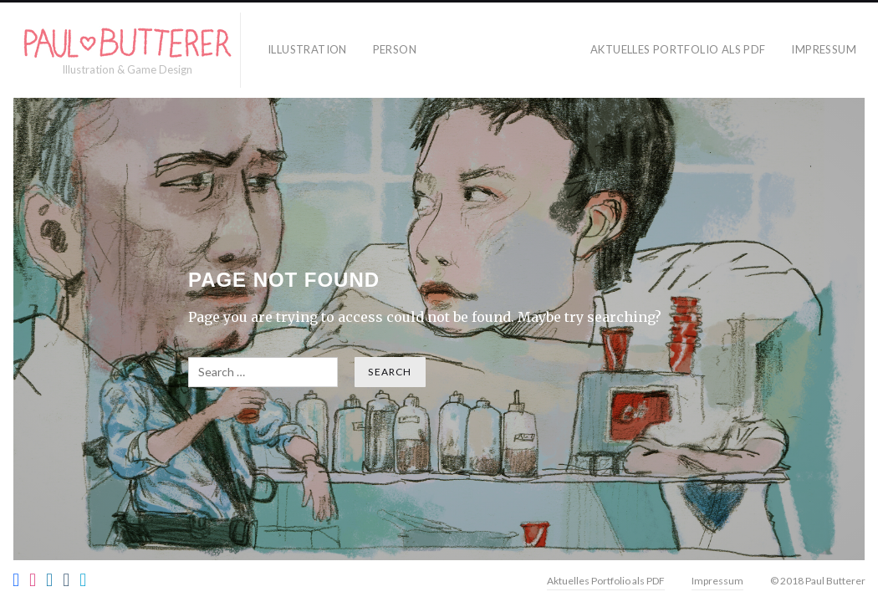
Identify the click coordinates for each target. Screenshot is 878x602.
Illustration (307, 49)
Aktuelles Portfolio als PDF (678, 49)
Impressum (823, 49)
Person (394, 49)
